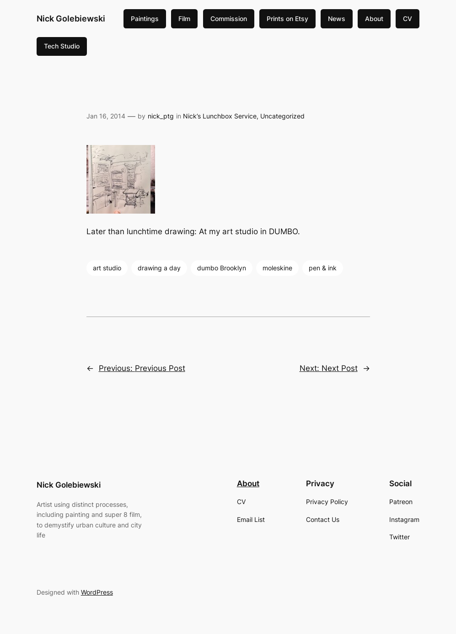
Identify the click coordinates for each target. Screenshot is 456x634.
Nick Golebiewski (71, 18)
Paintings (145, 18)
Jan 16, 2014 (105, 116)
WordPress (97, 592)
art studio (107, 268)
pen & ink (323, 268)
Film (184, 18)
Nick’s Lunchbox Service (220, 116)
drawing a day (159, 268)
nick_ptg (161, 116)
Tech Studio (62, 46)
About (374, 18)
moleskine (277, 268)
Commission (228, 18)
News (336, 18)
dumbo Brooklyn (221, 268)
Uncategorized (282, 116)
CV (407, 18)
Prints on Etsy (287, 18)
